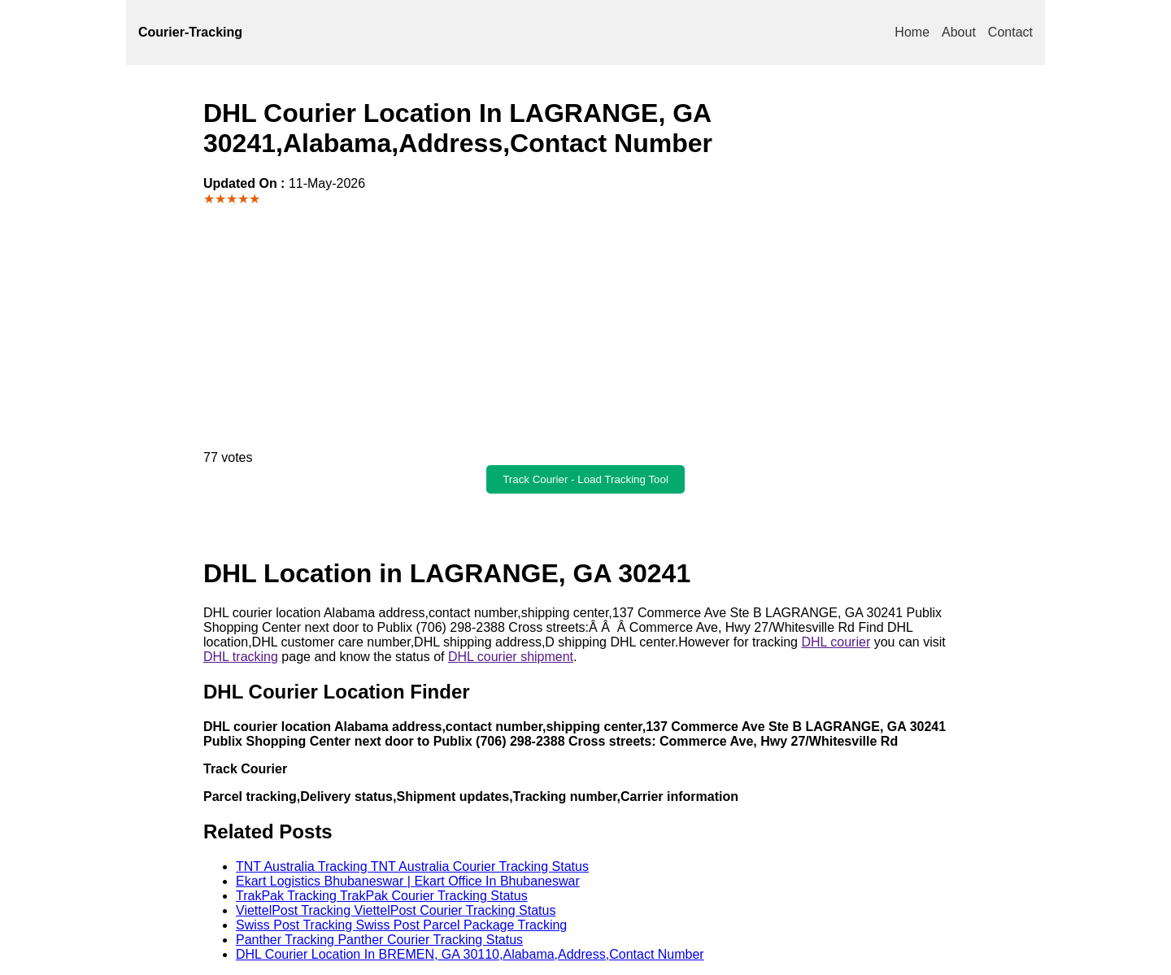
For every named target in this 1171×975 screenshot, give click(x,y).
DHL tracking (240, 657)
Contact (1010, 32)
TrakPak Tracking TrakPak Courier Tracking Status (382, 896)
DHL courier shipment (510, 657)
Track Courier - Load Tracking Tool (585, 479)
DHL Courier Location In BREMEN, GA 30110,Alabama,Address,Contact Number (470, 954)
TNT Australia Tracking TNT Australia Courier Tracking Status (412, 866)
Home (912, 32)
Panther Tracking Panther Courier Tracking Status (379, 940)
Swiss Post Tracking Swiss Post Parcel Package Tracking (401, 925)
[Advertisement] (585, 328)
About (959, 32)
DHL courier (835, 642)
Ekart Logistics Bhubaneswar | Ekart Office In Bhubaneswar (408, 881)
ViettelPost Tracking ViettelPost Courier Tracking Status (395, 910)
